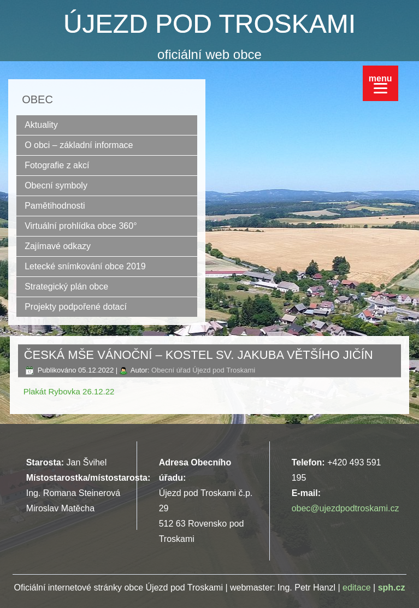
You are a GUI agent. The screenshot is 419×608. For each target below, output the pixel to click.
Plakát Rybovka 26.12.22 (69, 391)
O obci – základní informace (79, 145)
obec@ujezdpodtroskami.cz (345, 508)
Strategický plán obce (66, 286)
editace (357, 587)
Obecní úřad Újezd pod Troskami (203, 370)
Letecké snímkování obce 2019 (85, 266)
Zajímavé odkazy (58, 246)
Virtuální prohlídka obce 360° (81, 226)
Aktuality (41, 124)
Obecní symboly (56, 185)
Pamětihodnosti (55, 205)
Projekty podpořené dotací (76, 306)
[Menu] (380, 83)
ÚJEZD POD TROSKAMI (209, 23)
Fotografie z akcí (57, 165)
